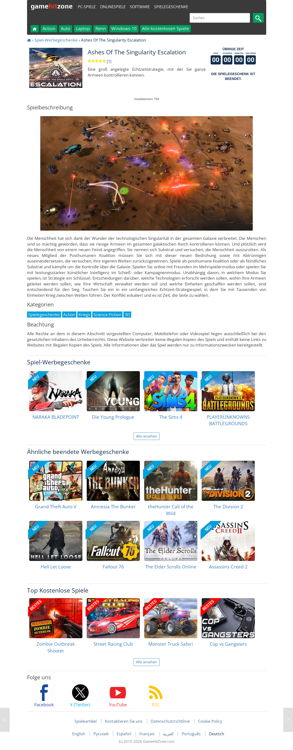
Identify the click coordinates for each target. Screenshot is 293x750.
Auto (65, 28)
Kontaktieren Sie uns (124, 721)
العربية (168, 733)
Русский (101, 733)
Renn (100, 28)
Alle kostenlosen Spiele (165, 28)
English (79, 733)
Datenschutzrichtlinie (170, 721)
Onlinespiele (113, 6)
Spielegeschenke (171, 6)
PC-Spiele (87, 6)
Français (147, 733)
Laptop (83, 28)
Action (49, 28)
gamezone (52, 6)
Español (124, 733)
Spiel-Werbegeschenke (56, 40)
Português (192, 733)
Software (140, 6)
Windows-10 (123, 28)
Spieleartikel (85, 721)
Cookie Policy (210, 721)
